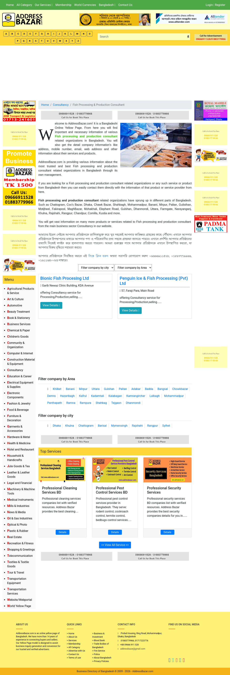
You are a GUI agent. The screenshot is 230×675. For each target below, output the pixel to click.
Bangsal (163, 389)
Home (10, 5)
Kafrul (83, 396)
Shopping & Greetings (21, 549)
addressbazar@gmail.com (132, 649)
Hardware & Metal (18, 437)
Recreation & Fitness (20, 543)
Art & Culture (15, 299)
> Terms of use (74, 657)
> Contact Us (73, 654)
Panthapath (54, 403)
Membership (63, 5)
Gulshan (109, 389)
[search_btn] (188, 36)
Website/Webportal (19, 599)
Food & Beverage (18, 409)
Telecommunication (20, 555)
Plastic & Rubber (17, 531)
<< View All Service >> (115, 545)
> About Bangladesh (101, 657)
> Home (70, 633)
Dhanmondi (133, 403)
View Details (51, 305)
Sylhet (166, 425)
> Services (72, 640)
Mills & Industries (18, 506)
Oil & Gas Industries (19, 518)
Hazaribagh (67, 396)
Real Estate (14, 537)
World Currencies (85, 5)
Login (209, 5)
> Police (96, 654)
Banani (70, 389)
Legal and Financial (19, 483)
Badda (149, 389)
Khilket (57, 389)
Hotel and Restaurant (20, 449)
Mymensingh (119, 425)
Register (220, 5)
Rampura (85, 403)
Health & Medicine (19, 443)
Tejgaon (116, 403)
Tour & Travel (15, 572)
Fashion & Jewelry (18, 403)
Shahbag (101, 403)
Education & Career (19, 376)
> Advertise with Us (76, 651)
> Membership (73, 644)
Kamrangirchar (135, 396)
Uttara (95, 389)
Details (62, 532)
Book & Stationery (18, 318)
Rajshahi (137, 425)
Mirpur (83, 389)
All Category (24, 5)
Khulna (69, 425)
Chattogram (86, 425)
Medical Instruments (20, 499)
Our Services (43, 5)
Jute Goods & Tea (18, 466)
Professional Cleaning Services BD (59, 490)
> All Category (73, 647)
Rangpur (152, 425)
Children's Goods (18, 336)
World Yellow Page (19, 606)
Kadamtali (97, 396)
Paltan (123, 389)
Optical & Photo (17, 524)
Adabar (135, 389)
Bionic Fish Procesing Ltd (64, 278)
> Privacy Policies (100, 661)
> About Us (72, 637)
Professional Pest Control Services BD (112, 490)
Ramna (70, 403)
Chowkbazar (180, 389)
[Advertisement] (115, 72)
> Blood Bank (98, 640)
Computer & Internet (20, 353)
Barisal (102, 425)
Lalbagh (155, 396)
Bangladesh (107, 5)
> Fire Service (98, 651)
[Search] (142, 36)
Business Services (19, 324)
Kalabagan (115, 396)
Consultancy (15, 370)
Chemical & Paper (18, 330)
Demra (51, 396)
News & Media (16, 512)
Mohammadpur (174, 396)
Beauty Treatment (18, 311)
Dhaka (57, 425)
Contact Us (125, 5)
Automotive (14, 305)
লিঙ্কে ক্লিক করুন (98, 255)
